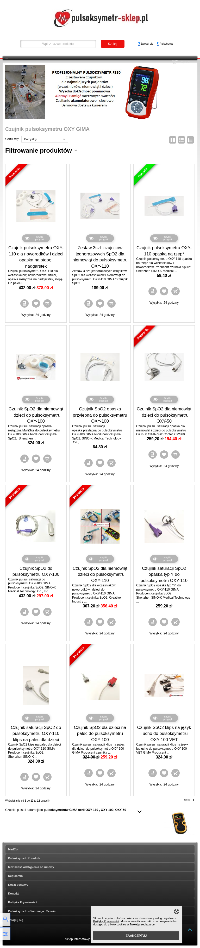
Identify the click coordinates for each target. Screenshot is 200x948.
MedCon (13, 849)
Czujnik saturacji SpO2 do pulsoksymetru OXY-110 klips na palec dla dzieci (36, 733)
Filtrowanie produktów (38, 150)
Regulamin (15, 875)
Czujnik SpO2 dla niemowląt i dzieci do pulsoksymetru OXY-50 (164, 415)
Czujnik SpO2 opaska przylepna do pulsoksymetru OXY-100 (100, 415)
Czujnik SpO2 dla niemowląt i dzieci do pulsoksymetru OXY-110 (100, 574)
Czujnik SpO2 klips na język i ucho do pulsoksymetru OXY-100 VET (164, 733)
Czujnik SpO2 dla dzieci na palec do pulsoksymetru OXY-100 (100, 733)
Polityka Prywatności (22, 902)
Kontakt (13, 893)
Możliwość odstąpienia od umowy (31, 867)
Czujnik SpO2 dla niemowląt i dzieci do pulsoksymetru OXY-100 (36, 415)
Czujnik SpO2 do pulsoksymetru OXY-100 (35, 571)
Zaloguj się (147, 43)
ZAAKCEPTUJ (136, 936)
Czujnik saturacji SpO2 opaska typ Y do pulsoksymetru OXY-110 (164, 574)
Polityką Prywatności (106, 921)
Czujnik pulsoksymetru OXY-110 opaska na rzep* (164, 250)
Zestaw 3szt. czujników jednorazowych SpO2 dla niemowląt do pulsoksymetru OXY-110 (100, 257)
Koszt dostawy (18, 884)
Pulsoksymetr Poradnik (24, 858)
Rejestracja (166, 43)
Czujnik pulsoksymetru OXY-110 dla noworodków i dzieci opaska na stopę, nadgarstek (36, 257)
